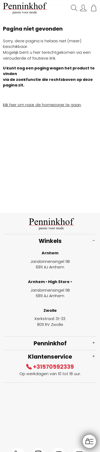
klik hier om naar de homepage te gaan (42, 104)
